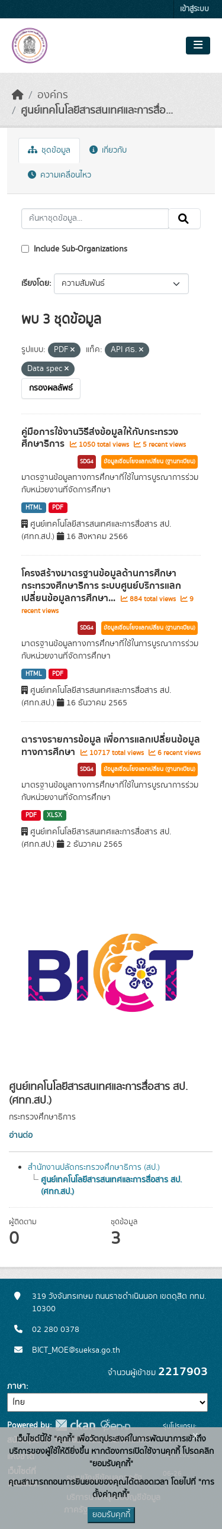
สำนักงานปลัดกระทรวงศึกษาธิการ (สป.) (94, 1167)
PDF (57, 507)
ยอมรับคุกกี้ (111, 1515)
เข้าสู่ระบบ (194, 9)
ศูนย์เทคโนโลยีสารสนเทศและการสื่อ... (97, 110)
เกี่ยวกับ (108, 150)
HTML (33, 507)
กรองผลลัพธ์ (51, 388)
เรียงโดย (35, 283)
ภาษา (16, 1386)
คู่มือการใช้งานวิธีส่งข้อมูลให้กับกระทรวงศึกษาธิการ (99, 438)
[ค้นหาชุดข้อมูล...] (95, 219)
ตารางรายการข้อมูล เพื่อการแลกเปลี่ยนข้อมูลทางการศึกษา (110, 746)
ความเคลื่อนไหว (59, 175)
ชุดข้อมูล (49, 150)
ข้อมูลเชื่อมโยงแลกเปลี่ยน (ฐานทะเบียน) (149, 461)
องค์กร (52, 95)
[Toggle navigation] (198, 45)
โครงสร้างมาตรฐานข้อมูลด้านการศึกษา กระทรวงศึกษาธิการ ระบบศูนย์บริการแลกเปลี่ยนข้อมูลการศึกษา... (101, 586)
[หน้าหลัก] (18, 95)
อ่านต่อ (21, 1135)
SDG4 (87, 461)
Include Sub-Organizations (74, 249)
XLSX (54, 815)
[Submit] (184, 219)
